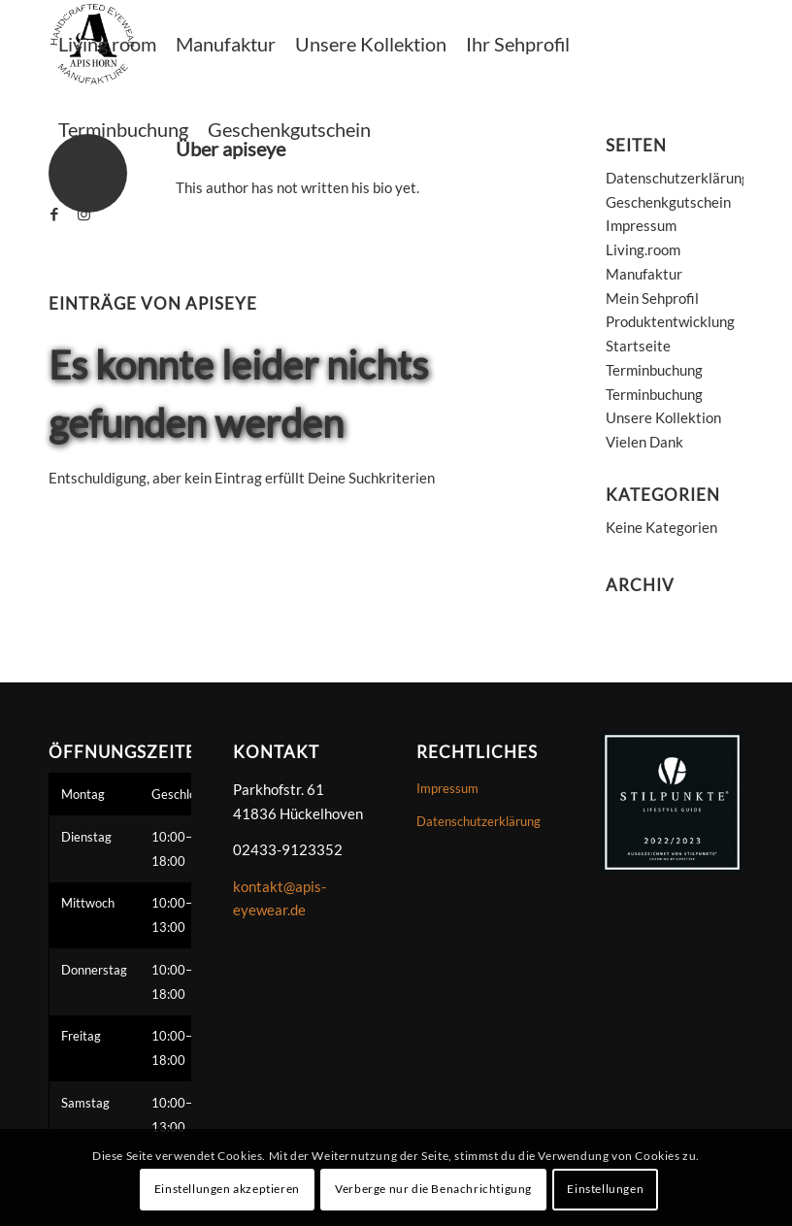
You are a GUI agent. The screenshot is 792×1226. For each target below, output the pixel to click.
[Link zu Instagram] (83, 213)
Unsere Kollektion (663, 417)
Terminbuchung (654, 370)
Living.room (643, 249)
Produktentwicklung (670, 321)
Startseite (638, 345)
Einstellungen (605, 1188)
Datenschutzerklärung (677, 177)
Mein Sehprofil (652, 298)
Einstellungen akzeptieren (227, 1188)
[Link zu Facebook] (54, 213)
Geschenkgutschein (668, 202)
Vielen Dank (644, 441)
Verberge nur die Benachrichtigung (433, 1188)
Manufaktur (644, 273)
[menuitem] (107, 43)
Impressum (641, 225)
